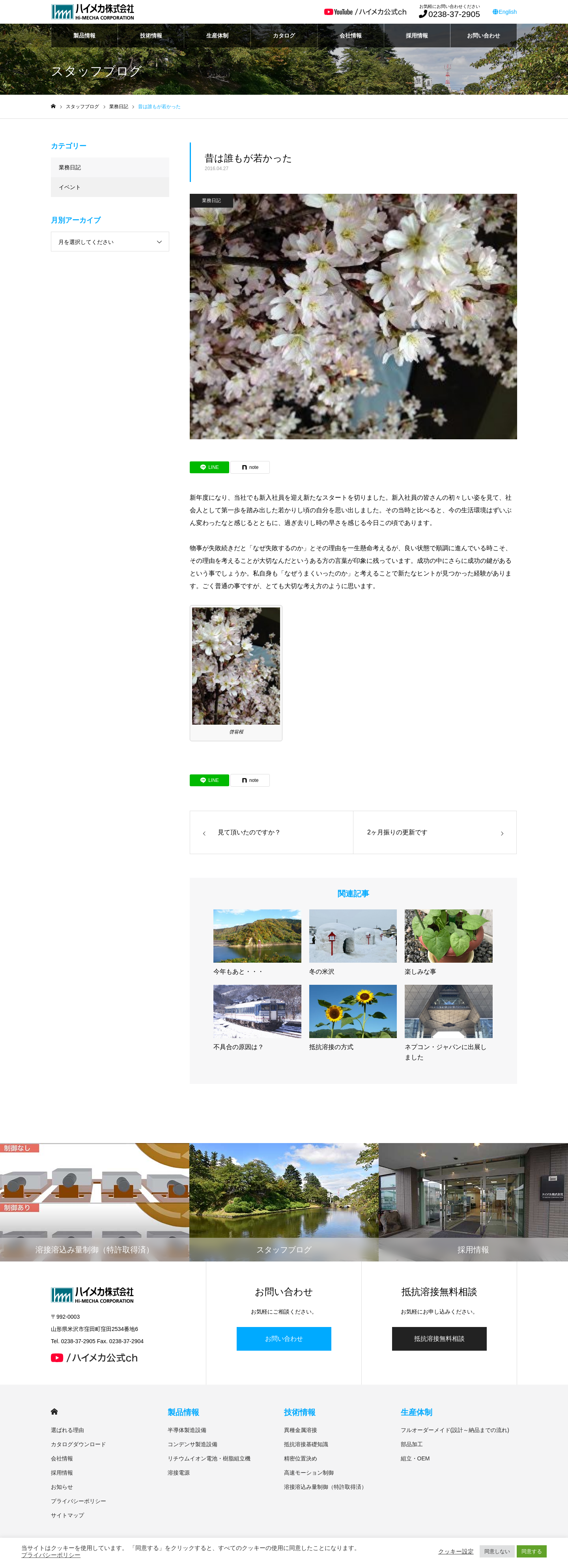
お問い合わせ (483, 35)
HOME (54, 1411)
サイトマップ (67, 1515)
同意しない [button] (497, 1551)
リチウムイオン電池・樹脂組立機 (209, 1458)
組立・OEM (415, 1458)
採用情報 (417, 35)
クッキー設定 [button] (456, 1551)
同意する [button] (531, 1551)
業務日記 (211, 200)
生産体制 (217, 35)
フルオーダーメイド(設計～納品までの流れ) (455, 1430)
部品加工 (412, 1444)
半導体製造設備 (187, 1430)
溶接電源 (179, 1472)
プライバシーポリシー (78, 1501)
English (504, 12)
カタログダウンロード (78, 1444)
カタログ (284, 35)
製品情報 (84, 35)
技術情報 (151, 35)
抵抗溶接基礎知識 (306, 1444)
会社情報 (351, 35)
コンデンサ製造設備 (192, 1444)
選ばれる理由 (67, 1430)
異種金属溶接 (300, 1430)
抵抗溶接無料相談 (439, 1338)
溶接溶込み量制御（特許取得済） (325, 1487)
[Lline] (209, 467)
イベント (70, 187)
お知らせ (62, 1487)
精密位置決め (300, 1458)
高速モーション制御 (309, 1472)
